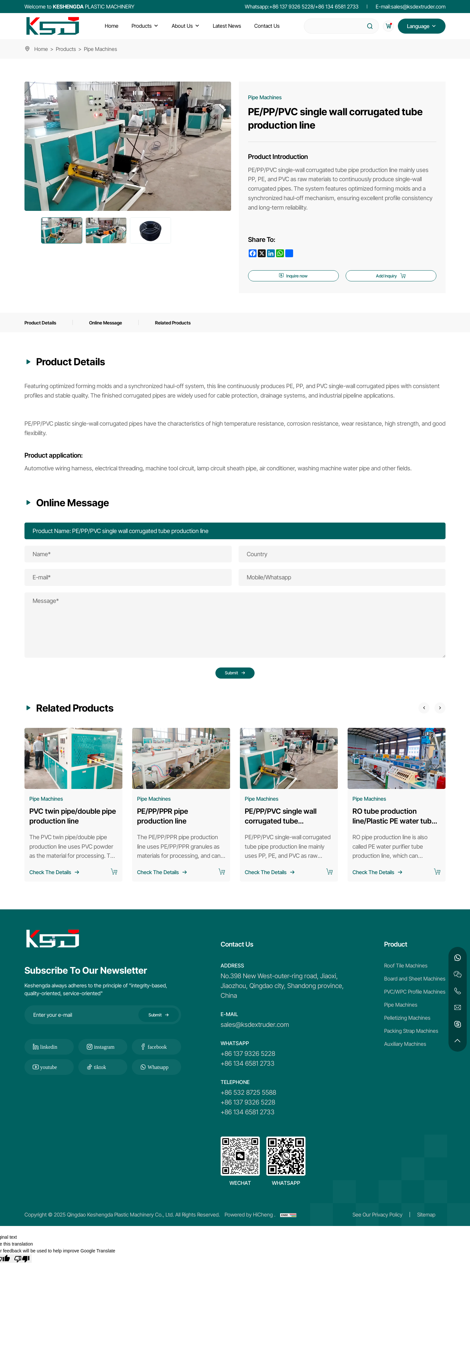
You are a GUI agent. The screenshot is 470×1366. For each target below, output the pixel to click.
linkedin (48, 1060)
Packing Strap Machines (411, 1044)
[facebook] (252, 253)
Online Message (112, 327)
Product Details (42, 327)
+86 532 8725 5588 (248, 1106)
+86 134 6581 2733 (336, 6)
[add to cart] (114, 885)
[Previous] (416, 720)
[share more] (289, 253)
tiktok (100, 1080)
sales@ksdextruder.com (418, 6)
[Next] (437, 720)
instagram (104, 1060)
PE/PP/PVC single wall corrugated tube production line (281, 834)
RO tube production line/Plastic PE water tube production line (393, 834)
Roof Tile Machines (406, 979)
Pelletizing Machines (407, 1031)
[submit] (366, 26)
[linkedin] (270, 253)
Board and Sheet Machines (415, 992)
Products (66, 49)
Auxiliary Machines (405, 1057)
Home (41, 49)
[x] (261, 253)
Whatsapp (158, 1080)
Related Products (184, 327)
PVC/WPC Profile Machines (415, 1005)
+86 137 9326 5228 (291, 6)
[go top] (457, 1040)
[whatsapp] (280, 253)
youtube (48, 1080)
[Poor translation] (22, 1272)
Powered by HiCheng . (250, 1228)
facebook (157, 1060)
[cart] (386, 26)
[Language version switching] (422, 26)
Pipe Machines (400, 1018)
